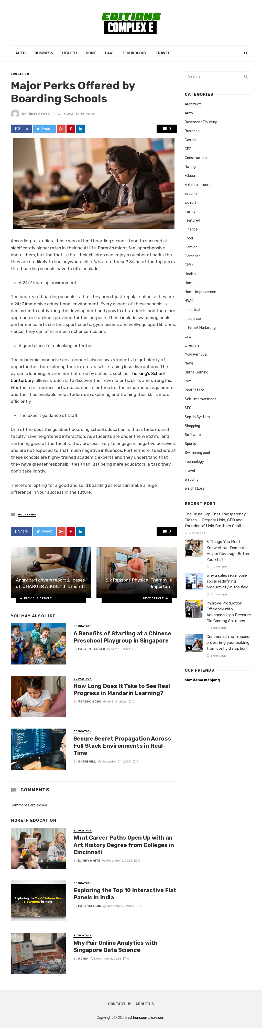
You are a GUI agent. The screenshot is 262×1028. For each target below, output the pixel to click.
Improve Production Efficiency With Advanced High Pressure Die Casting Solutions (228, 612)
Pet (188, 381)
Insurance (193, 319)
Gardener (192, 256)
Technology (134, 53)
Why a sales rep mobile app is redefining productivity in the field (227, 581)
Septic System (197, 417)
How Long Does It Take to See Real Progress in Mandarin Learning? (121, 689)
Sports (190, 444)
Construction (196, 158)
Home (91, 53)
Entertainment (197, 185)
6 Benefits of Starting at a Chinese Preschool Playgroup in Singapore (122, 637)
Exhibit (190, 202)
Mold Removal (196, 354)
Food (189, 238)
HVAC (189, 301)
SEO (188, 408)
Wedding (192, 479)
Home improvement (201, 292)
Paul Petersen (91, 649)
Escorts (191, 193)
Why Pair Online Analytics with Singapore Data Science (115, 946)
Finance (191, 229)
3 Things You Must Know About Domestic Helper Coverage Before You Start (228, 550)
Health (69, 53)
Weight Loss (194, 488)
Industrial (192, 310)
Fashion (191, 211)
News (189, 363)
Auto (20, 53)
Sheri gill (87, 761)
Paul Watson (89, 906)
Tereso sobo (38, 113)
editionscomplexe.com (147, 1017)
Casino (190, 140)
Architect (193, 104)
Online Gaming (196, 372)
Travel (163, 53)
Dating (190, 167)
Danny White (89, 860)
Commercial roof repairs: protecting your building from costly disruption (228, 642)
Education (20, 74)
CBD (188, 149)
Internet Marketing (200, 327)
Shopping (192, 426)
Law (109, 53)
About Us (144, 1004)
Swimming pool (197, 453)
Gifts (189, 265)
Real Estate (194, 390)
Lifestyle (192, 345)
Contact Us (120, 1004)
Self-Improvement (200, 399)
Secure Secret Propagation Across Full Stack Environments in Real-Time (122, 745)
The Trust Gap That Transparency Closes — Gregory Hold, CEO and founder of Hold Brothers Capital (215, 520)
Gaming (191, 247)
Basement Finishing (201, 122)
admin (83, 958)
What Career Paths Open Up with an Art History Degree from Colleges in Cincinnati (123, 845)
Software (193, 435)
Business (44, 53)
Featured (192, 220)
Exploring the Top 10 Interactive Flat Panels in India (124, 894)
